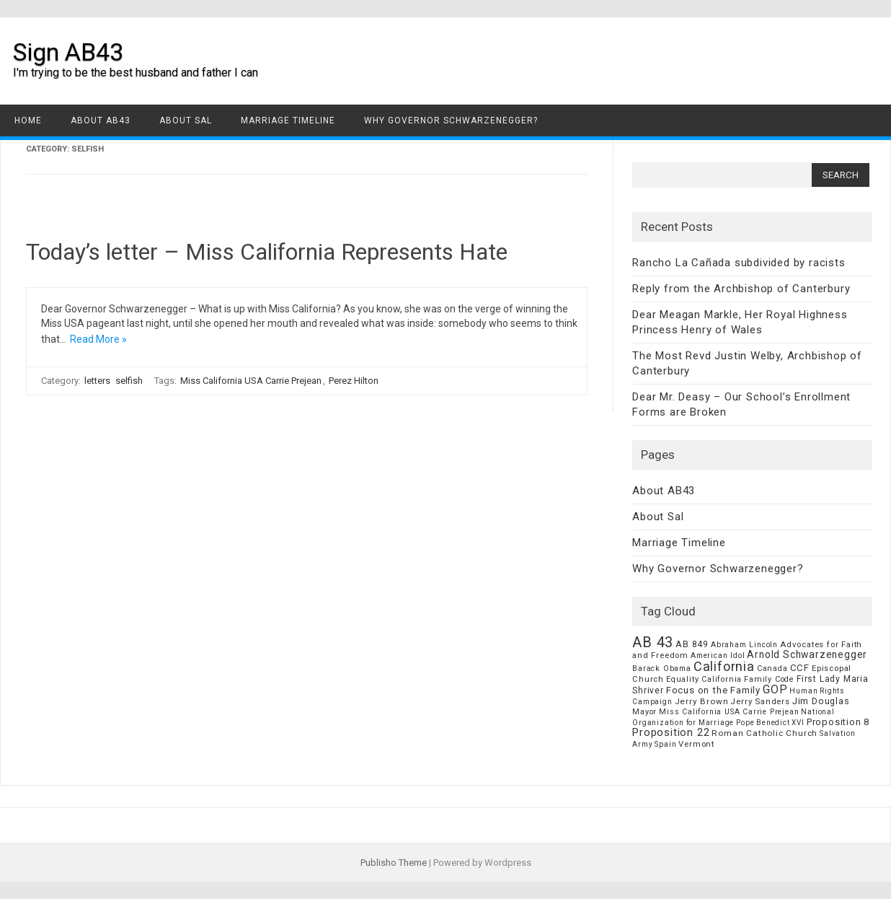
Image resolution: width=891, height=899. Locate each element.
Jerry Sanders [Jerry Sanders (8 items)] (759, 701)
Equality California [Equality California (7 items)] (704, 679)
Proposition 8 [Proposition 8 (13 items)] (838, 721)
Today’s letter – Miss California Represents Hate (266, 252)
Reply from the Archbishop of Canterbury (741, 288)
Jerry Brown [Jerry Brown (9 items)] (702, 701)
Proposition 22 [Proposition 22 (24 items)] (670, 732)
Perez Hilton (353, 380)
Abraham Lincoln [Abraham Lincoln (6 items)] (744, 644)
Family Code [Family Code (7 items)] (769, 679)
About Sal (185, 120)
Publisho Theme (393, 862)
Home (28, 120)
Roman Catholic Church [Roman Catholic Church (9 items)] (764, 733)
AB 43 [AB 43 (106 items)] (652, 642)
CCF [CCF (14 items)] (800, 667)
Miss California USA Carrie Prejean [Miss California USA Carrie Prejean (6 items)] (729, 711)
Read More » (98, 339)
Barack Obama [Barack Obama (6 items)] (661, 668)
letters (97, 380)
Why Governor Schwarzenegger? (451, 120)
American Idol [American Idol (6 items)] (718, 655)
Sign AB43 (68, 52)
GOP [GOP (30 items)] (775, 689)
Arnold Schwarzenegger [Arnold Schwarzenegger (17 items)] (807, 654)
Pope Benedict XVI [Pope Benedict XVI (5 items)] (770, 723)
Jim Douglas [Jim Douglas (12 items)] (821, 701)
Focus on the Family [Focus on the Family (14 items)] (713, 690)
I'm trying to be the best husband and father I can (135, 72)
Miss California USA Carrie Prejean (251, 380)
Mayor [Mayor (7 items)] (644, 711)
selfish (129, 380)
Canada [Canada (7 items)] (772, 668)
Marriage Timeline (288, 120)
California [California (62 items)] (724, 666)
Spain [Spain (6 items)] (665, 744)
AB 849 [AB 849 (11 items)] (692, 644)
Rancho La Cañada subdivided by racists (738, 262)
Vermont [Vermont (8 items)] (696, 744)
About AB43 (100, 120)
